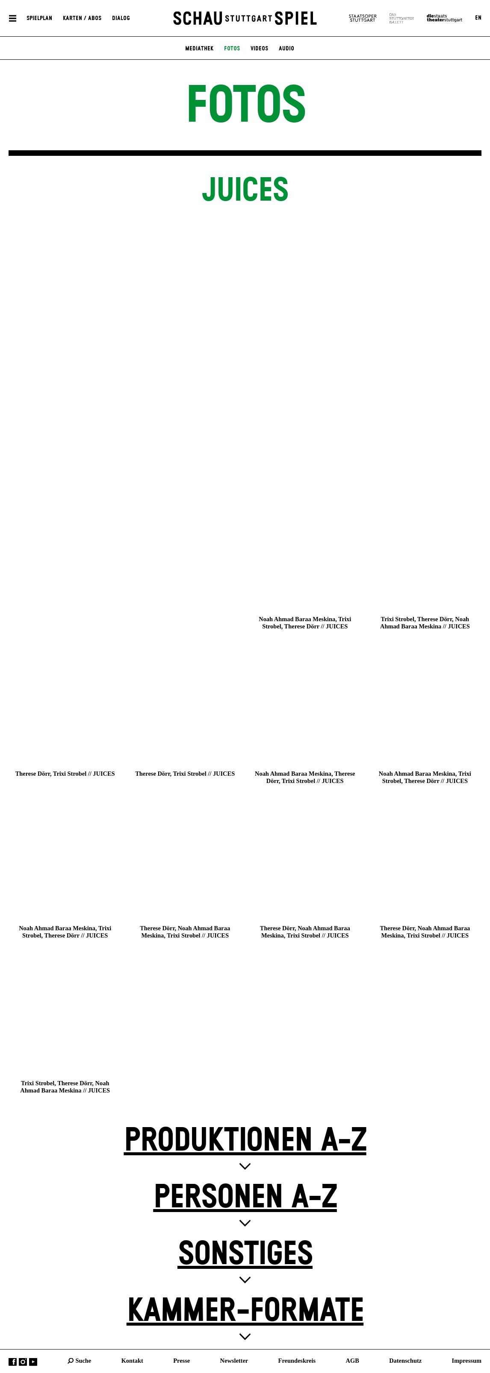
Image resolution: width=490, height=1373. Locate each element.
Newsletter (234, 1360)
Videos (259, 49)
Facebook (13, 1362)
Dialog (121, 18)
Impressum (466, 1360)
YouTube (33, 1362)
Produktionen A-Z (245, 1141)
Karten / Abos (82, 18)
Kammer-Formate (245, 1311)
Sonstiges (245, 1254)
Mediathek (199, 49)
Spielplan (39, 18)
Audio (286, 49)
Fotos (232, 49)
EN (478, 18)
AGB (352, 1360)
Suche (83, 1360)
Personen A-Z (245, 1198)
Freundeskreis (297, 1360)
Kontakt (132, 1360)
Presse (181, 1360)
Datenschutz (405, 1360)
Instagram (23, 1362)
